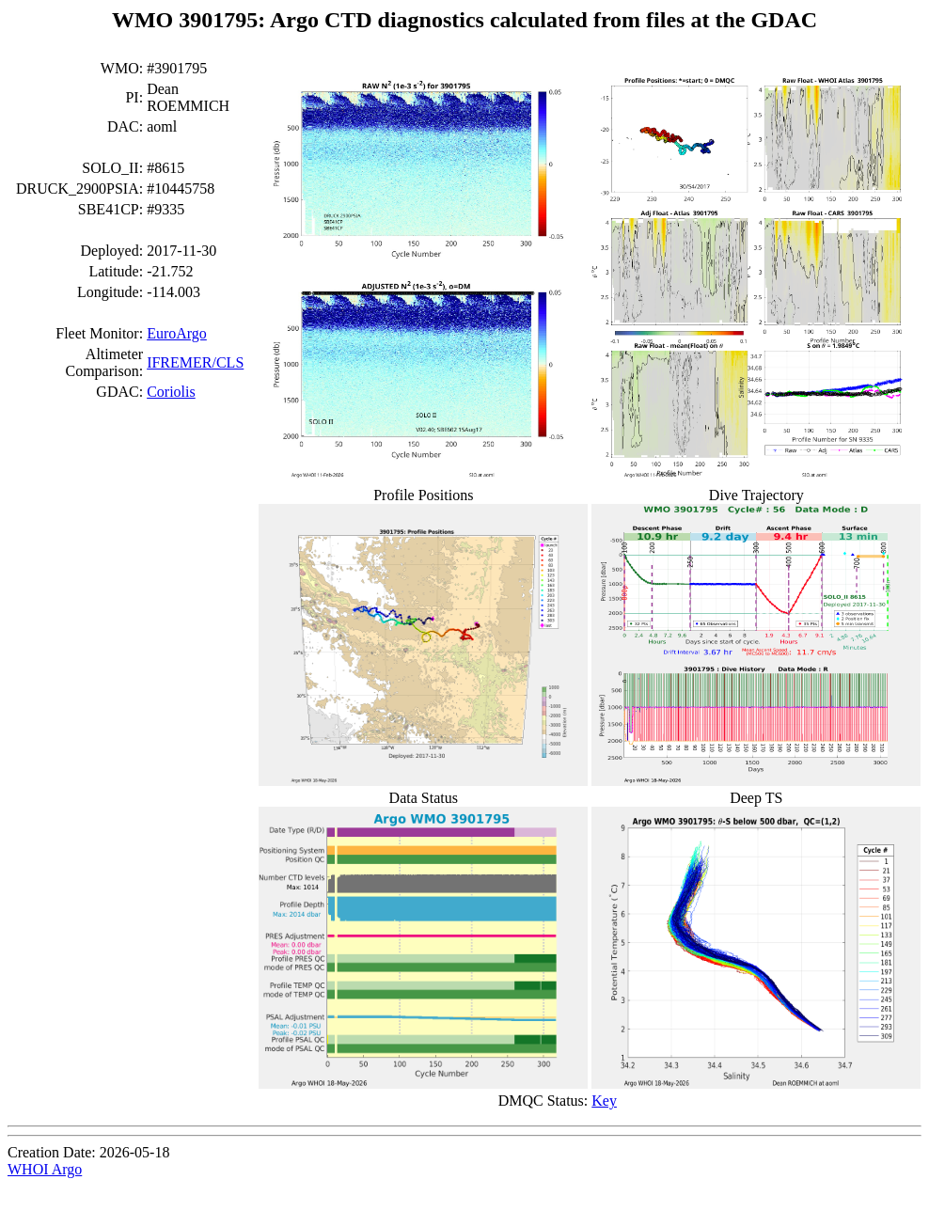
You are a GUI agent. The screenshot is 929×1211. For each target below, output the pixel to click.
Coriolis (171, 392)
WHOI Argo (45, 1169)
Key (604, 1101)
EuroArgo (177, 333)
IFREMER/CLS (195, 362)
